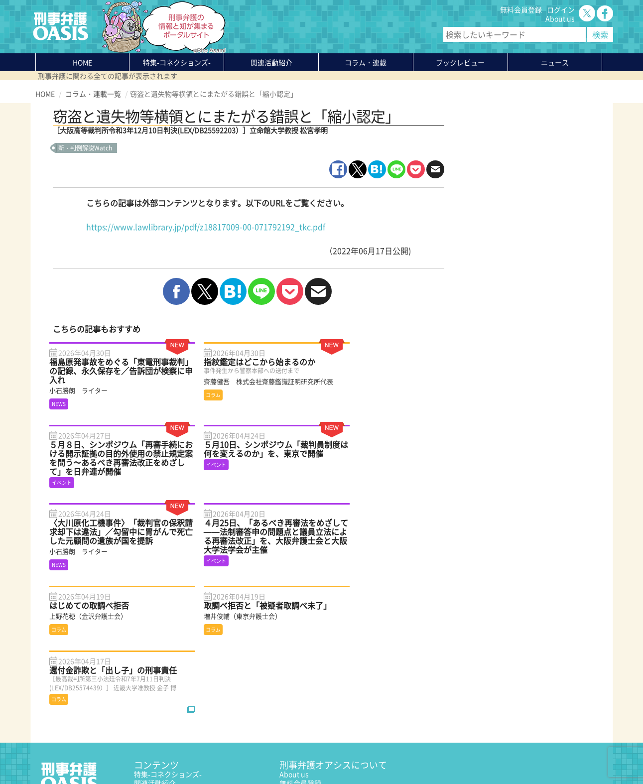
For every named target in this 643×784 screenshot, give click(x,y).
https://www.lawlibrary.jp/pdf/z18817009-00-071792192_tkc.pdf (205, 227)
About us (560, 18)
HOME (82, 62)
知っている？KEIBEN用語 (174, 708)
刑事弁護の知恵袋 (162, 717)
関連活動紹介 (271, 62)
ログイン (561, 9)
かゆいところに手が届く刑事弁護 (186, 726)
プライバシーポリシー (70, 753)
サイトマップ (157, 753)
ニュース (148, 699)
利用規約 (120, 753)
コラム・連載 (155, 681)
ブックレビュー (460, 62)
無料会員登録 (521, 9)
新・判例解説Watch (85, 147)
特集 (177, 62)
